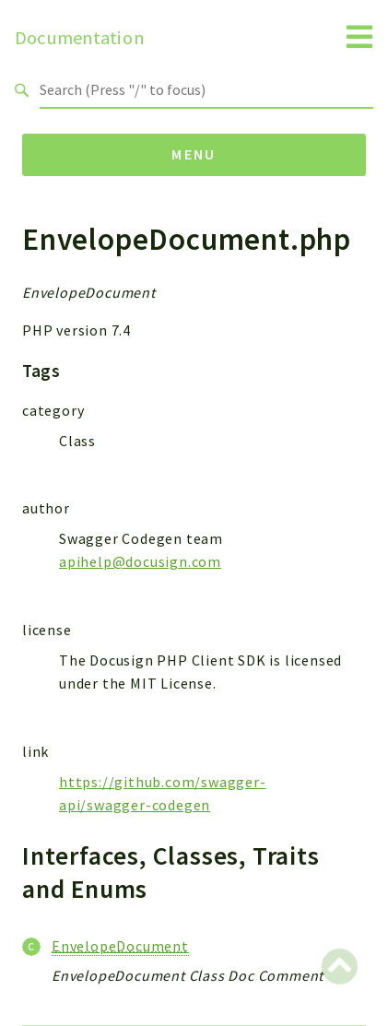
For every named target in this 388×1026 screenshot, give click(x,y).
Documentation (80, 38)
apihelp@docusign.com (140, 561)
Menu (194, 154)
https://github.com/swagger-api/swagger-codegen (162, 793)
